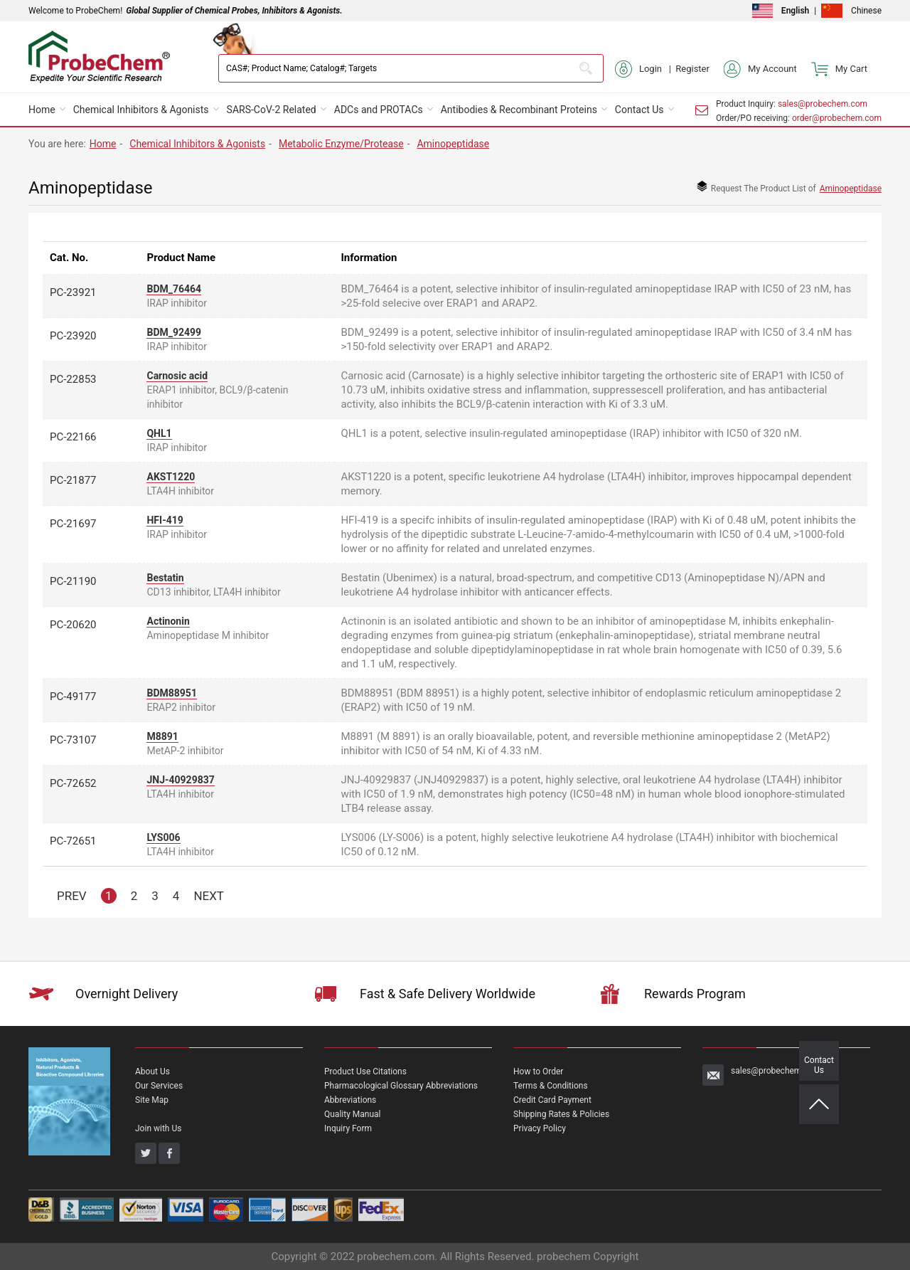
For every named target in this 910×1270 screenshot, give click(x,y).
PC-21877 (73, 480)
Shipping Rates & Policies (561, 1114)
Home (41, 109)
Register (692, 68)
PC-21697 (73, 523)
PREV (72, 896)
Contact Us (639, 109)
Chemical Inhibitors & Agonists (141, 109)
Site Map (151, 1100)
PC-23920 (73, 335)
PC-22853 (73, 379)
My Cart (839, 69)
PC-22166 (73, 436)
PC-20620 (73, 624)
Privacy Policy (539, 1128)
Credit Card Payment (552, 1100)
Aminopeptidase (453, 143)
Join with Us (158, 1128)
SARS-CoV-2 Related (271, 109)
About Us (152, 1071)
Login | (645, 69)
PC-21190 (73, 581)
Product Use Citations (365, 1071)
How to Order (538, 1071)
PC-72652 (73, 783)
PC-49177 (73, 696)
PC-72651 (73, 841)
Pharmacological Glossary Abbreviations (401, 1086)
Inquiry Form (348, 1128)
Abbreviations (350, 1100)
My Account (760, 69)
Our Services (159, 1086)
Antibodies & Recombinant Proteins (519, 109)
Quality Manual (352, 1114)
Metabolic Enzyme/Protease (341, 143)
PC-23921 (73, 292)
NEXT (208, 896)
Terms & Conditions (550, 1086)
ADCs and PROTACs (378, 109)
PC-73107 (73, 740)
